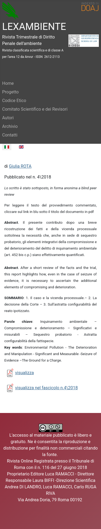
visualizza (24, 372)
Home (8, 83)
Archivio (10, 126)
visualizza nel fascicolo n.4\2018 (46, 387)
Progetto (10, 91)
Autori (8, 117)
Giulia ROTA (20, 166)
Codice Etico (14, 100)
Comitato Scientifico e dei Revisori (35, 109)
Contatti (10, 135)
